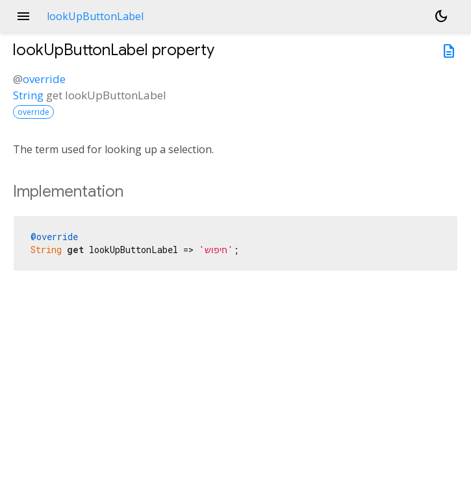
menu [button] (23, 16)
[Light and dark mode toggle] (441, 16)
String (28, 95)
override (44, 78)
